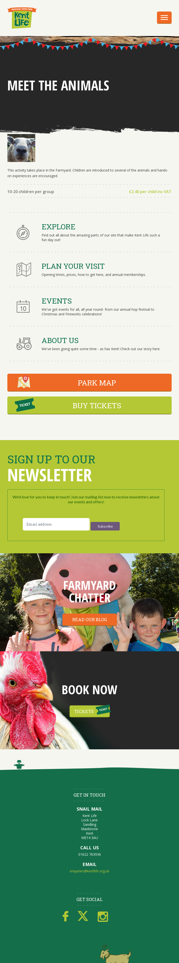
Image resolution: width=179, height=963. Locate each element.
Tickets (84, 711)
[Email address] (56, 524)
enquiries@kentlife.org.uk (89, 871)
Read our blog (89, 619)
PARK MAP (97, 382)
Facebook (65, 916)
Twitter (83, 916)
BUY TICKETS (96, 405)
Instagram (103, 916)
